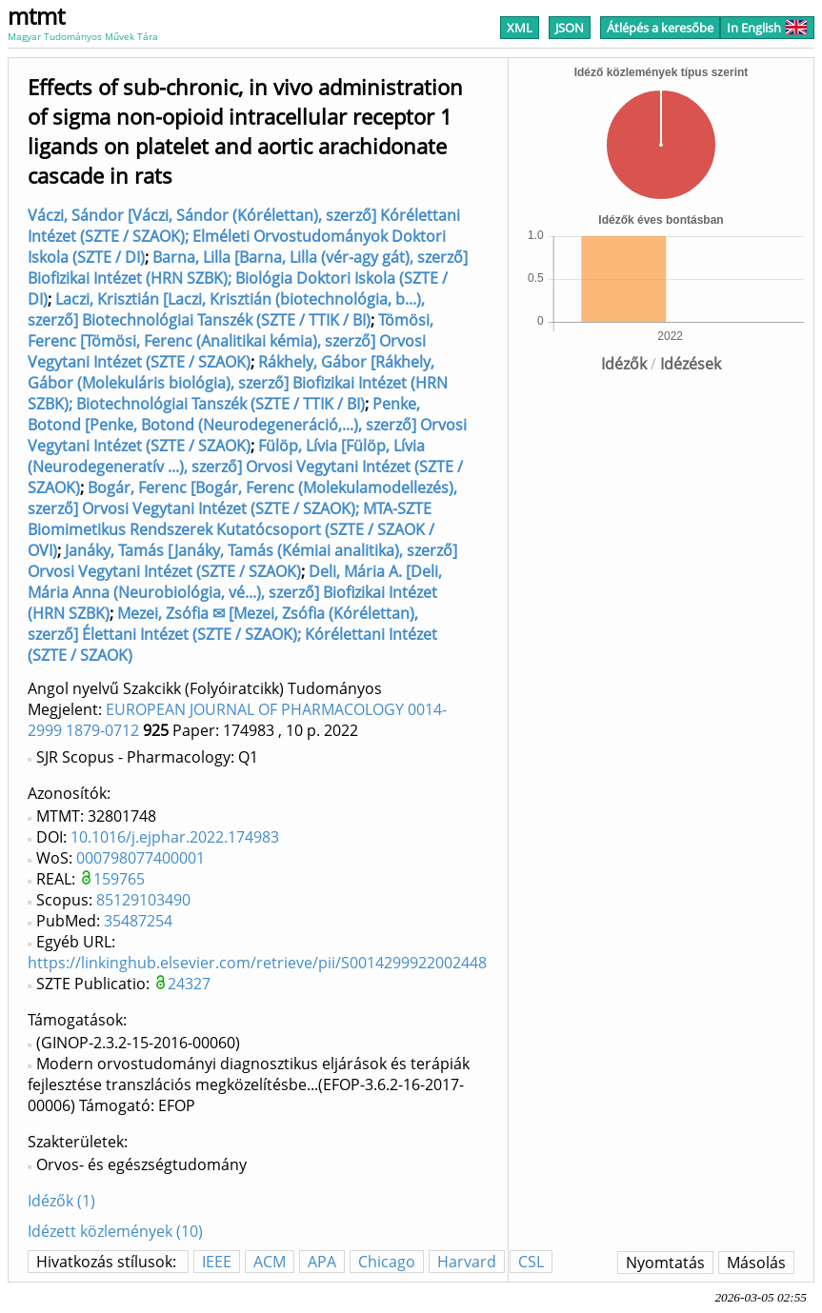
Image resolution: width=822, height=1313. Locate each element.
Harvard (466, 1261)
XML (519, 27)
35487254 (138, 920)
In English (767, 27)
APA (322, 1261)
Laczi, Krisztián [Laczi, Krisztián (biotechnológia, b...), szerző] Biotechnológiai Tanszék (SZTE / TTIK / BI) (226, 309)
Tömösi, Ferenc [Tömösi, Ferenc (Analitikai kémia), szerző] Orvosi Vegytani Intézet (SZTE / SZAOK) (230, 340)
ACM (269, 1261)
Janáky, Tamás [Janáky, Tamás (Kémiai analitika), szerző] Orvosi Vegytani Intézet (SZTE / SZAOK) (242, 561)
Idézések (690, 363)
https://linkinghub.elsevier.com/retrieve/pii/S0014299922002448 (257, 962)
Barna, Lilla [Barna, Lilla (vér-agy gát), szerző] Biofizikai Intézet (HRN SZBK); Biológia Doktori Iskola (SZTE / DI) (248, 278)
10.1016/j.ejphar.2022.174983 (174, 836)
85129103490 (143, 899)
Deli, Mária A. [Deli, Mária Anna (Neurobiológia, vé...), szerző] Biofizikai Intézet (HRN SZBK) (235, 592)
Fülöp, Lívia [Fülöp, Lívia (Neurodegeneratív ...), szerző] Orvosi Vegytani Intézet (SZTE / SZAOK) (245, 466)
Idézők (624, 363)
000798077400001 (140, 857)
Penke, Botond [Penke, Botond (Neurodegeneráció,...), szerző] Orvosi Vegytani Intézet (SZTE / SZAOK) (247, 424)
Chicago (386, 1261)
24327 (189, 983)
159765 (119, 878)
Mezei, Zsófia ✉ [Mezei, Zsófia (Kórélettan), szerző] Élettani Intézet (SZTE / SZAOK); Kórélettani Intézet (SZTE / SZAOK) (232, 634)
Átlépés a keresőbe (660, 27)
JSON (569, 27)
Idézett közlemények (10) (115, 1231)
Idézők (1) (61, 1200)
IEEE (216, 1261)
